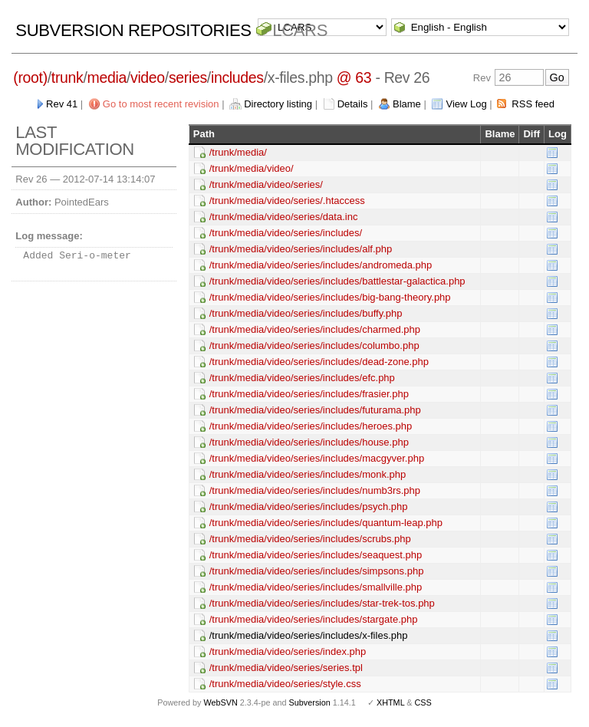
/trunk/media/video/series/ (266, 184)
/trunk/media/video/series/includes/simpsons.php (316, 571)
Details (352, 104)
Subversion (310, 702)
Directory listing (278, 104)
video (147, 77)
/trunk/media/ (238, 152)
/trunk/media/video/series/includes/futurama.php (315, 410)
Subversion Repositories (133, 30)
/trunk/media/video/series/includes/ (285, 232)
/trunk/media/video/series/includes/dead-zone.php (319, 361)
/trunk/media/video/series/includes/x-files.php (308, 635)
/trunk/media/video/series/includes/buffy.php (306, 313)
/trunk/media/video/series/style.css (285, 683)
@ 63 (354, 77)
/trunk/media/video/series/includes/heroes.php (310, 426)
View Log (466, 104)
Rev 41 (61, 104)
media (107, 77)
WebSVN (220, 702)
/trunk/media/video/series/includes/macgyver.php (316, 458)
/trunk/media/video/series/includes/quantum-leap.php (326, 522)
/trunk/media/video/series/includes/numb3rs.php (314, 490)
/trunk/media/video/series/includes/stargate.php (313, 619)
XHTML (390, 702)
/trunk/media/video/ (251, 168)
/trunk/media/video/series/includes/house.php (309, 442)
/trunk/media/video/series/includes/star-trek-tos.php (322, 603)
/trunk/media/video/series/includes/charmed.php (314, 329)
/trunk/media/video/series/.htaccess (287, 200)
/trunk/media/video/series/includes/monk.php (307, 474)
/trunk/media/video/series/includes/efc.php (302, 377)
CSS (423, 702)
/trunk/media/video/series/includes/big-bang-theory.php (330, 297)
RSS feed (533, 104)
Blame (407, 104)
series (188, 77)
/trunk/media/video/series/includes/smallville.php (315, 587)
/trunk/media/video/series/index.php (288, 651)
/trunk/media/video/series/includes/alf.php (300, 249)
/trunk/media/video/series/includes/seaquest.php (316, 555)
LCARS (299, 30)
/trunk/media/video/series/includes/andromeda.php (321, 265)
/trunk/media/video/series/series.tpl (286, 667)
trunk (67, 77)
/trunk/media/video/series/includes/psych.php (308, 506)
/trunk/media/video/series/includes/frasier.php (309, 394)
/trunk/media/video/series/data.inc (283, 216)
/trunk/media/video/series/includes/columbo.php (314, 345)
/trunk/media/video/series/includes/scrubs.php (310, 538)
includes (237, 77)
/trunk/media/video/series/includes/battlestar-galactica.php (337, 281)
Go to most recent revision (161, 104)
